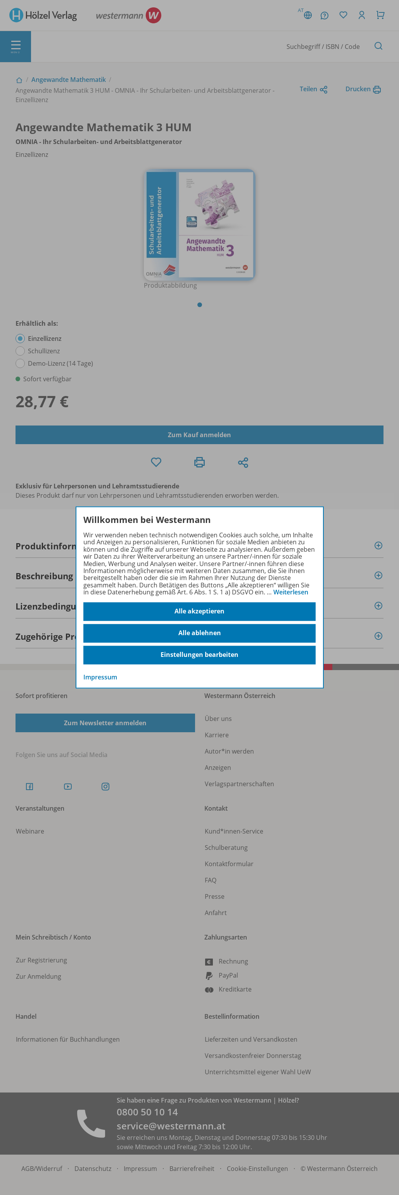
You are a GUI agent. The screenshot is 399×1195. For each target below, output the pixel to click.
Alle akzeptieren (199, 611)
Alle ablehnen (199, 633)
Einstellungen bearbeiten (199, 655)
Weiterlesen (290, 592)
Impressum (100, 677)
